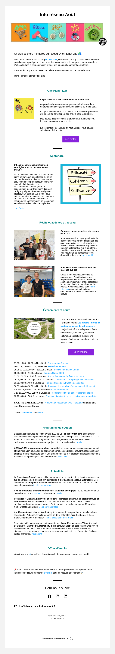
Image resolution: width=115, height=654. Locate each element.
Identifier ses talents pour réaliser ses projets (72, 393)
